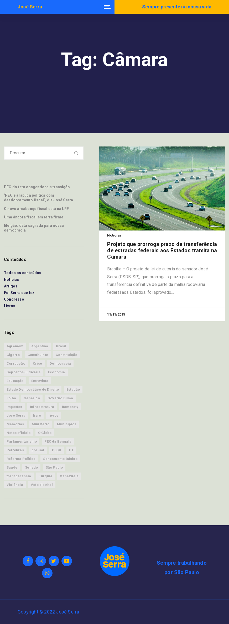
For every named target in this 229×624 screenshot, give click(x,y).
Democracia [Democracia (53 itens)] (60, 363)
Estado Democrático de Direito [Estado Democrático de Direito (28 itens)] (33, 389)
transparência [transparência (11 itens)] (19, 476)
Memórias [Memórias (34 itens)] (15, 424)
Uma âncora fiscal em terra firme (33, 217)
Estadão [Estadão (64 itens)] (73, 389)
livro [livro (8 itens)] (37, 415)
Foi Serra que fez (19, 293)
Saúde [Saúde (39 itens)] (12, 467)
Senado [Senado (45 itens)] (31, 467)
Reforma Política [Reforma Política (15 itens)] (21, 459)
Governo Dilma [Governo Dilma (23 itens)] (60, 398)
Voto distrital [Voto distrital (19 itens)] (42, 485)
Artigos (10, 286)
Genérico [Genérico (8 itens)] (32, 398)
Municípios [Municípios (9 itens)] (66, 424)
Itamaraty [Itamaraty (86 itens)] (70, 407)
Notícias (11, 279)
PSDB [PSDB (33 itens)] (56, 450)
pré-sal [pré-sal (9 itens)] (38, 450)
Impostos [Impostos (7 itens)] (14, 407)
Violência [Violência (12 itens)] (15, 485)
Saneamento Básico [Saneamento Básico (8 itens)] (60, 459)
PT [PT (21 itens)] (71, 450)
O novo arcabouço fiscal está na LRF (36, 209)
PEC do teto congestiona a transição (37, 187)
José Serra (30, 6)
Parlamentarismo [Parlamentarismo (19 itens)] (22, 441)
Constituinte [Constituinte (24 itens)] (38, 355)
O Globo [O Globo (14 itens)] (44, 433)
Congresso (14, 299)
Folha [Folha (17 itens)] (11, 398)
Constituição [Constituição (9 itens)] (66, 355)
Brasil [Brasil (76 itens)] (61, 346)
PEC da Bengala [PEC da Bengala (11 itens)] (57, 441)
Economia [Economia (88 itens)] (56, 372)
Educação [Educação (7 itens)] (15, 381)
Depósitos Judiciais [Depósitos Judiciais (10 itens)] (23, 372)
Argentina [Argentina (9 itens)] (39, 346)
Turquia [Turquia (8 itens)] (45, 476)
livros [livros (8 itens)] (53, 415)
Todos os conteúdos (22, 273)
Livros (9, 306)
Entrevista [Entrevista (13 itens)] (39, 381)
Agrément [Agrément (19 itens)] (15, 346)
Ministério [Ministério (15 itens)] (40, 424)
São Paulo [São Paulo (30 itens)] (54, 467)
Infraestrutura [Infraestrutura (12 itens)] (42, 407)
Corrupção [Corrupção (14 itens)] (16, 363)
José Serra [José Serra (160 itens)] (16, 415)
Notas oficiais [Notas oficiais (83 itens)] (18, 433)
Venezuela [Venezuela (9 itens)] (69, 476)
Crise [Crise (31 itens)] (37, 363)
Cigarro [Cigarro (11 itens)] (13, 355)
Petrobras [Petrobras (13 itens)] (15, 450)
